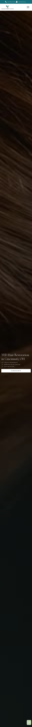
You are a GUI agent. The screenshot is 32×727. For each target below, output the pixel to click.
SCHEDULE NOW (16, 371)
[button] (28, 7)
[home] (7, 7)
